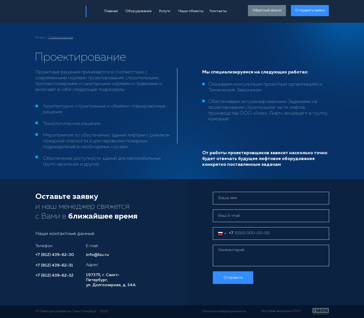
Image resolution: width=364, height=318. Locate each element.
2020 (104, 311)
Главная (111, 11)
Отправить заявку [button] (310, 10)
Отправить (233, 277)
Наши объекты (190, 11)
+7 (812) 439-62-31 (54, 265)
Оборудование (138, 11)
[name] (271, 198)
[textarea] (271, 255)
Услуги (164, 11)
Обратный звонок (267, 10)
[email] (271, 215)
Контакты (218, 11)
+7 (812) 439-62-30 (54, 255)
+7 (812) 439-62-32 (54, 276)
